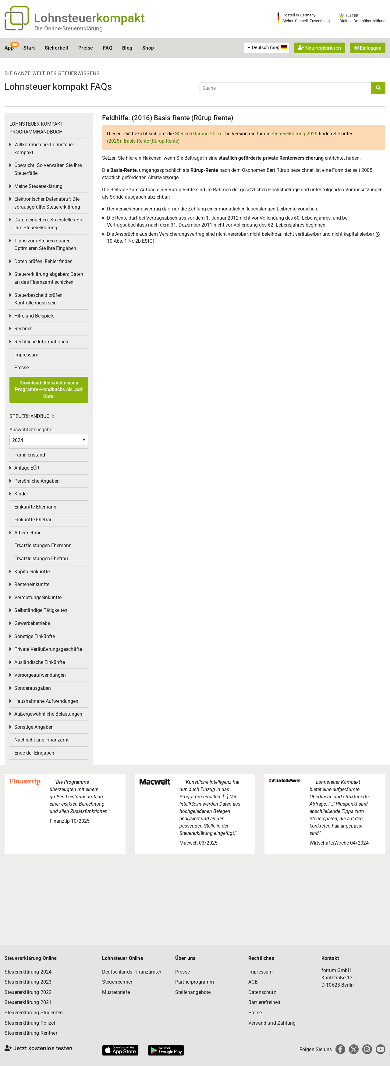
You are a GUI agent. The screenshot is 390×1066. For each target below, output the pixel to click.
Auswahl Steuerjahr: (30, 429)
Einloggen (367, 48)
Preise (85, 48)
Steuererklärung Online (31, 958)
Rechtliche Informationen (41, 342)
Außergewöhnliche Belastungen (48, 714)
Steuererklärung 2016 (198, 134)
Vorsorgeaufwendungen (40, 675)
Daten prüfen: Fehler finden (43, 261)
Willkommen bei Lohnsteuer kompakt (44, 148)
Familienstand (29, 455)
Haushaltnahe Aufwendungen (46, 701)
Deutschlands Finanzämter (131, 972)
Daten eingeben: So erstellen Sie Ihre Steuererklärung (48, 224)
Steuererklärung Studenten (34, 1013)
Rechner (23, 329)
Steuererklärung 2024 (28, 972)
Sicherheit (57, 48)
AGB (253, 982)
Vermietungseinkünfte (38, 597)
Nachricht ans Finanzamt (41, 740)
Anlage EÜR (26, 468)
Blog (127, 48)
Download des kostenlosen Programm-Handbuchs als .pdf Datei (49, 389)
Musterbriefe (116, 992)
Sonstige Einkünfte (34, 636)
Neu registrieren (319, 48)
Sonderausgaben (32, 688)
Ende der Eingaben (34, 753)
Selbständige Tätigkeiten (40, 610)
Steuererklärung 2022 (28, 992)
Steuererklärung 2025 (294, 134)
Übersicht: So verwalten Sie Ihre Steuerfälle (48, 169)
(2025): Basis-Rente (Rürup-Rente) (143, 141)
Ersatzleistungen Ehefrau (41, 558)
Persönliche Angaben (37, 481)
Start (29, 48)
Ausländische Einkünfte (39, 662)
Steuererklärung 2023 (28, 982)
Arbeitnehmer (28, 533)
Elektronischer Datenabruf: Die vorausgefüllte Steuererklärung (47, 203)
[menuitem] (266, 48)
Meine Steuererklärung (38, 186)
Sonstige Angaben (34, 727)
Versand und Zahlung (272, 1023)
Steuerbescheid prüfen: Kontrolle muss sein (39, 299)
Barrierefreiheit (264, 1002)
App (9, 48)
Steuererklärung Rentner (31, 1033)
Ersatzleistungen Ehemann (43, 545)
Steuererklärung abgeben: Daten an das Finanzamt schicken (48, 278)
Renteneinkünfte (31, 584)
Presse (21, 367)
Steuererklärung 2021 (28, 1002)
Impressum (26, 355)
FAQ (107, 48)
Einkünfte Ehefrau (33, 520)
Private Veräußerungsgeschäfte (48, 649)
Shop (148, 48)
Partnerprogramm (194, 982)
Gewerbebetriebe (32, 623)
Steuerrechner (117, 982)
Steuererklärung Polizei (30, 1023)
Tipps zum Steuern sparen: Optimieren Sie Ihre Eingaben (45, 245)
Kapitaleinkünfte (32, 572)
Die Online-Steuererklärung (68, 28)
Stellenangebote (193, 992)
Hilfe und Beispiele (34, 316)
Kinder (21, 494)
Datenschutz (262, 992)
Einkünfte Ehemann (35, 507)
